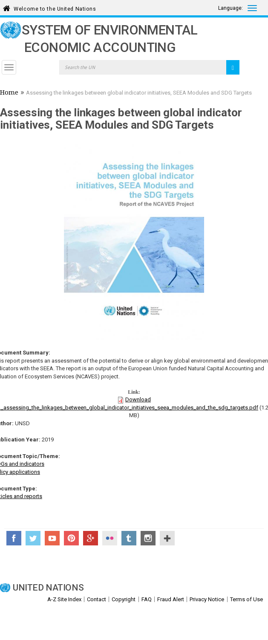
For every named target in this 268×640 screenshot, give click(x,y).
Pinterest (71, 538)
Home (9, 93)
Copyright (123, 599)
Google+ (90, 538)
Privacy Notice (207, 599)
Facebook (13, 538)
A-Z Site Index (64, 599)
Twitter (33, 538)
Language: (230, 8)
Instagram (148, 538)
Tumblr (128, 538)
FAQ (146, 599)
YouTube (52, 538)
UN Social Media (167, 538)
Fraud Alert (170, 599)
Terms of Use (246, 599)
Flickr (109, 538)
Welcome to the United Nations (55, 7)
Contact (96, 599)
